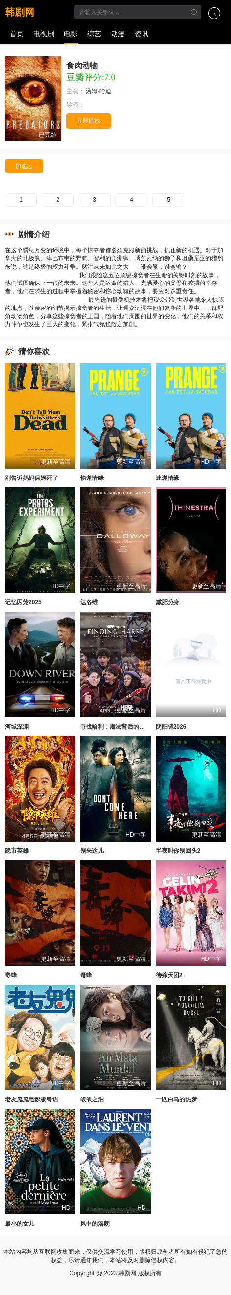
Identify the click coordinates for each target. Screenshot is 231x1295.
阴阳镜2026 (171, 726)
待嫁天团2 (169, 975)
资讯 (141, 34)
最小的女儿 (19, 1223)
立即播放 (88, 120)
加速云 (24, 166)
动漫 (118, 34)
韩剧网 (19, 12)
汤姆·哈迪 (99, 91)
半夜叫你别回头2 (178, 850)
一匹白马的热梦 (176, 1099)
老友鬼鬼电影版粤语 (31, 1099)
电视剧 (43, 34)
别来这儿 (92, 850)
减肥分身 (167, 602)
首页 (17, 34)
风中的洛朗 (95, 1223)
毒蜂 (11, 975)
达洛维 (89, 602)
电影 (71, 34)
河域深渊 (17, 726)
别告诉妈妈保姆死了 (31, 478)
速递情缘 (167, 478)
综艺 (94, 34)
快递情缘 (92, 478)
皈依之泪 (92, 1099)
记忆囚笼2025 (23, 602)
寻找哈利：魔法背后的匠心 (115, 726)
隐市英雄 (17, 850)
